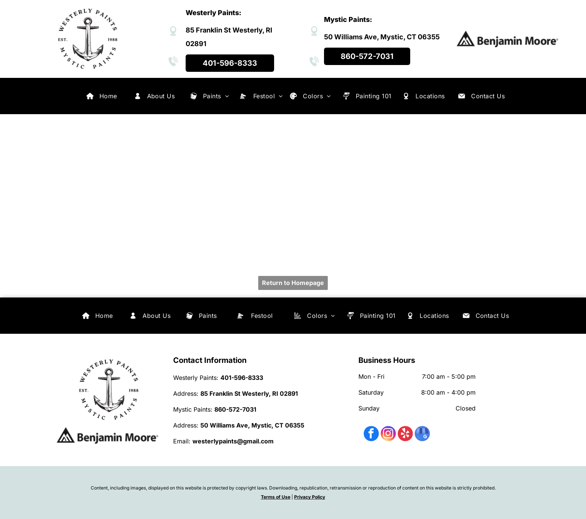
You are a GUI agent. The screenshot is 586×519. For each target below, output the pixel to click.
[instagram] (388, 434)
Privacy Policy (309, 497)
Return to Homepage (293, 283)
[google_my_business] (422, 434)
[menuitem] (108, 96)
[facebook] (371, 434)
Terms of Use (275, 497)
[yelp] (405, 434)
